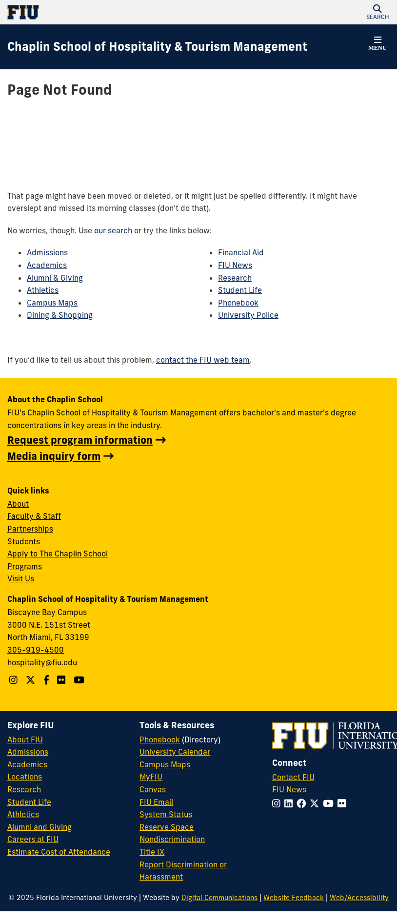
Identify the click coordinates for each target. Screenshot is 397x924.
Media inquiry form (53, 456)
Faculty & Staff (34, 516)
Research (235, 278)
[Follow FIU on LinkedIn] (290, 803)
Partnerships (30, 529)
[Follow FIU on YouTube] (330, 803)
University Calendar (174, 752)
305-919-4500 (35, 650)
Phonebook (238, 303)
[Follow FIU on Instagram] (278, 803)
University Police (248, 315)
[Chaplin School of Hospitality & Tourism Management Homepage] (157, 47)
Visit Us (20, 578)
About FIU (25, 739)
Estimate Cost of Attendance (58, 852)
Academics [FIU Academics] (27, 764)
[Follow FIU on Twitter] (316, 803)
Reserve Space (166, 827)
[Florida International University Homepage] (102, 12)
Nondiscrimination (172, 839)
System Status (165, 814)
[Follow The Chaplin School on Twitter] (32, 680)
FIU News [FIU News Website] (289, 789)
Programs (24, 566)
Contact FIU (293, 777)
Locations (24, 776)
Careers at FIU (33, 839)
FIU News (235, 265)
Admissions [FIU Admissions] (27, 752)
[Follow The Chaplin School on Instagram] (14, 680)
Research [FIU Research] (24, 789)
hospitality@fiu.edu (42, 662)
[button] (377, 12)
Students (23, 541)
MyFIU (150, 776)
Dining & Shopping (60, 315)
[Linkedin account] (62, 680)
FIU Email (156, 802)
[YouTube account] (80, 680)
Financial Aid (241, 252)
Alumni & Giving (55, 278)
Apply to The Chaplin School (57, 553)
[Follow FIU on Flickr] (343, 803)
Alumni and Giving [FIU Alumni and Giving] (39, 827)
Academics (47, 265)
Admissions (47, 252)
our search (113, 230)
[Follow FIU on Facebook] (303, 803)
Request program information (80, 439)
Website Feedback (293, 897)
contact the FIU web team (203, 360)
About (18, 504)
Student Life (240, 290)
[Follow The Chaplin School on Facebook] (47, 680)
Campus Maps (52, 303)
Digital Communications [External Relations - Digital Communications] (219, 897)
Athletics (43, 290)
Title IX (151, 852)
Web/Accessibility (359, 897)
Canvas (152, 789)
